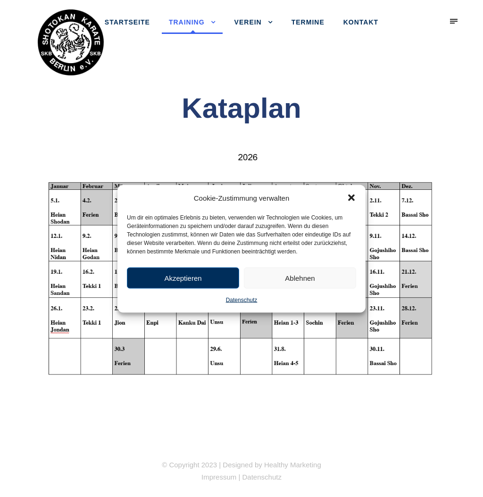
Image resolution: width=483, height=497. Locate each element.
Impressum (218, 477)
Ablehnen (300, 278)
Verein (248, 22)
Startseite (127, 22)
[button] (351, 198)
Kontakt (360, 22)
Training (187, 22)
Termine (308, 22)
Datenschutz (242, 300)
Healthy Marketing (292, 465)
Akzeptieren (182, 278)
